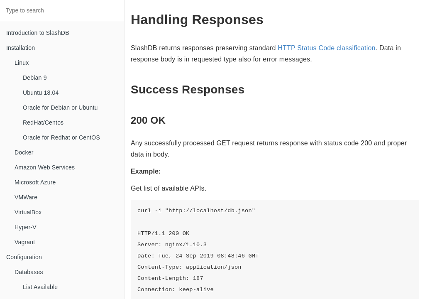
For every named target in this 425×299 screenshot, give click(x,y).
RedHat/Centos (43, 122)
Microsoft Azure (35, 182)
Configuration (24, 257)
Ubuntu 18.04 (41, 92)
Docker (24, 152)
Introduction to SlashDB (37, 32)
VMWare (26, 197)
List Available (40, 287)
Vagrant (25, 242)
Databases (29, 272)
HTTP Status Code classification (326, 47)
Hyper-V (26, 227)
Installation (20, 47)
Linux (22, 62)
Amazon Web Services (45, 167)
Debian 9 (35, 77)
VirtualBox (28, 212)
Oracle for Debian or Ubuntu (60, 107)
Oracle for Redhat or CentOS (61, 137)
